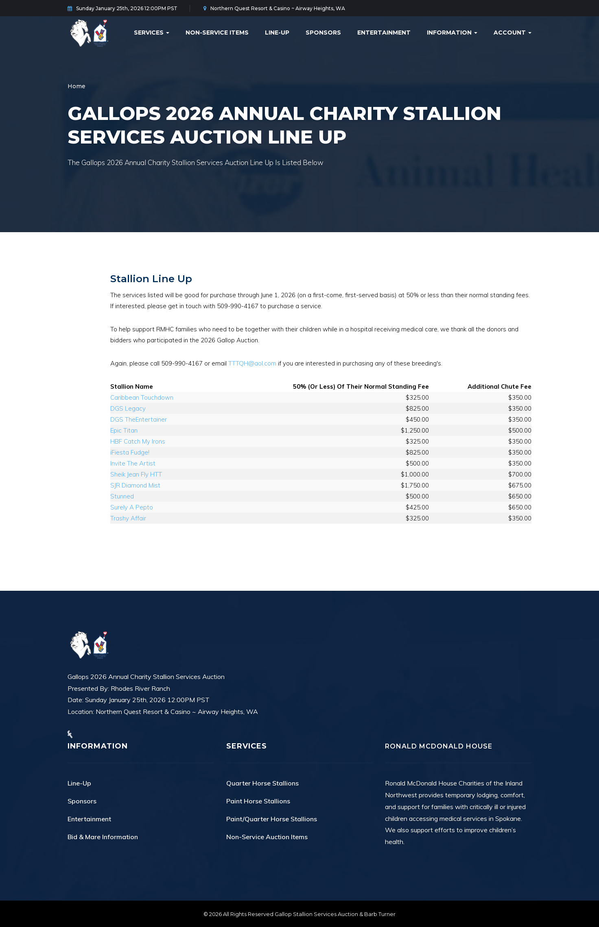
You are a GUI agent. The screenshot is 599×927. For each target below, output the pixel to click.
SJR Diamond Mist (135, 485)
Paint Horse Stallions (258, 801)
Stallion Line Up (151, 279)
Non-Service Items (217, 32)
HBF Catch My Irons (137, 441)
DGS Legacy (128, 408)
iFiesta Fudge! (129, 452)
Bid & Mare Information (103, 837)
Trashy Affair (128, 518)
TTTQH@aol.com (252, 363)
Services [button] (151, 32)
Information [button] (452, 32)
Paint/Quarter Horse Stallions (271, 819)
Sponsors (323, 32)
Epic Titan (124, 430)
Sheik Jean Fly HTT (136, 474)
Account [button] (512, 32)
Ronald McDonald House (438, 746)
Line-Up (277, 32)
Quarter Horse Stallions (262, 783)
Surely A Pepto (131, 507)
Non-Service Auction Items (267, 837)
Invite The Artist (132, 463)
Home (76, 86)
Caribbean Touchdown (141, 397)
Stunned (122, 496)
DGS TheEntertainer (138, 419)
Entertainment (384, 32)
